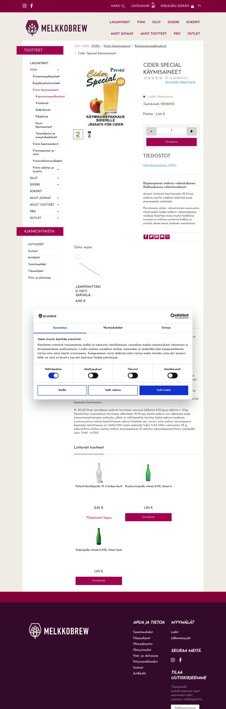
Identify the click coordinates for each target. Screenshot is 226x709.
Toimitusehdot (37, 264)
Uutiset (33, 251)
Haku (115, 6)
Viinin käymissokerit (45, 144)
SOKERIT (193, 22)
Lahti (174, 573)
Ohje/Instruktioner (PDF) (159, 165)
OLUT (156, 22)
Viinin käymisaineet (45, 90)
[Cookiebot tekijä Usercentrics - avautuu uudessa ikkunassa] (173, 316)
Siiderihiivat (42, 110)
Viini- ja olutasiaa (39, 277)
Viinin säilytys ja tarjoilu (43, 169)
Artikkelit (34, 257)
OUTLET (194, 33)
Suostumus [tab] (60, 328)
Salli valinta (113, 390)
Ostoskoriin (171, 142)
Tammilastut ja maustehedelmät (46, 135)
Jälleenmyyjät (181, 579)
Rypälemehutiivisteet (46, 83)
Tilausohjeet (36, 271)
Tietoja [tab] (166, 328)
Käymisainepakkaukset (48, 96)
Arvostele (180, 82)
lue (190, 659)
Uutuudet (36, 244)
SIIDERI (173, 22)
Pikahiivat (41, 116)
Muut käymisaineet (43, 125)
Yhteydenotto (143, 585)
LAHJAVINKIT (119, 22)
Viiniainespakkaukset (46, 76)
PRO (177, 33)
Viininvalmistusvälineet (47, 161)
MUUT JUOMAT (122, 33)
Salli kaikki (164, 390)
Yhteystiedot (142, 591)
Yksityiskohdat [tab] (113, 328)
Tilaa (198, 649)
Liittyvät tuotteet (89, 447)
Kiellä (62, 390)
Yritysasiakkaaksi (145, 602)
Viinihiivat (42, 103)
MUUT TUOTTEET (154, 33)
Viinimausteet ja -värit (44, 152)
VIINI (141, 22)
